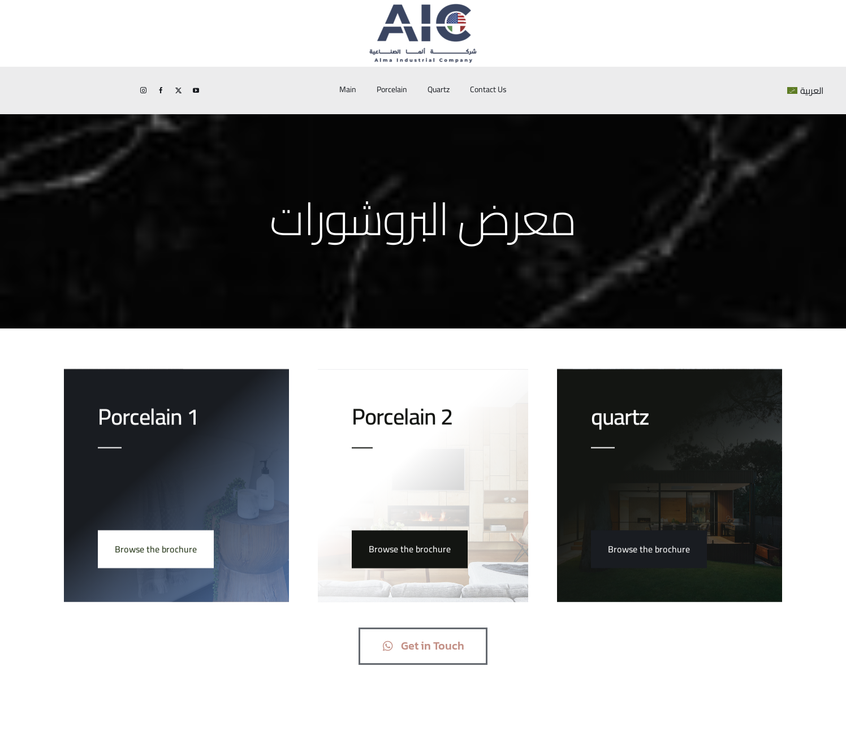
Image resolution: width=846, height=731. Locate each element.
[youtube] (196, 90)
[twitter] (178, 90)
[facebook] (161, 90)
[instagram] (143, 90)
